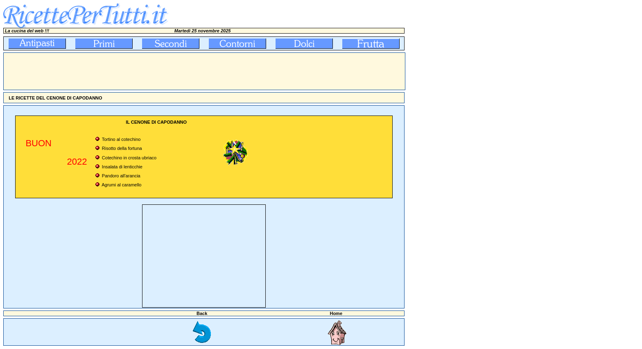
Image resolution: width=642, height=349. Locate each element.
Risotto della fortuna (122, 148)
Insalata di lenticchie (122, 166)
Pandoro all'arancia (121, 175)
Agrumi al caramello (121, 184)
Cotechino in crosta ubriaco (129, 157)
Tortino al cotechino (121, 139)
